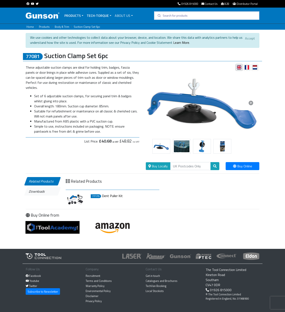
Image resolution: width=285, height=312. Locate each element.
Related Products (41, 181)
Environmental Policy (98, 291)
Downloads (37, 191)
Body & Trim (62, 27)
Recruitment (93, 276)
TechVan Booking (156, 286)
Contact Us (209, 4)
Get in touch (153, 276)
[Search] (190, 166)
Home (30, 27)
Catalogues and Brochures (161, 281)
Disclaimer (92, 296)
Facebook (33, 276)
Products (72, 15)
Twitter (31, 286)
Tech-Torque (98, 15)
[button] (154, 103)
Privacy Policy (94, 301)
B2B (225, 4)
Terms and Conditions (99, 281)
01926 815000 (188, 4)
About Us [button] (122, 15)
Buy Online (242, 166)
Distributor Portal (245, 4)
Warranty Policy (95, 286)
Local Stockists (155, 291)
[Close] (250, 38)
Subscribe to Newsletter (43, 291)
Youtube (32, 281)
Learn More (181, 42)
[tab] (239, 67)
